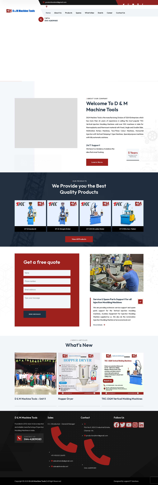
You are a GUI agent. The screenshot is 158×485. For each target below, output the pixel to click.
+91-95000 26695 (58, 455)
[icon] (123, 4)
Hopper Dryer (65, 398)
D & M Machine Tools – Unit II (30, 398)
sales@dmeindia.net (60, 466)
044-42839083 (90, 468)
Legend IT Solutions (131, 481)
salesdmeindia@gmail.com (63, 461)
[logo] (20, 11)
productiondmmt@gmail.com (97, 435)
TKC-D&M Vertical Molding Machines (122, 398)
